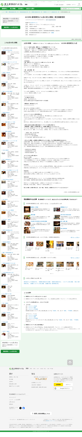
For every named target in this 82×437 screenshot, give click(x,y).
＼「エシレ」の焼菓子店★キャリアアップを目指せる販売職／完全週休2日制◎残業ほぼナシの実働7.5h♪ (40, 224)
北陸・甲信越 (50, 368)
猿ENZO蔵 (33, 214)
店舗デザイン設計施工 (43, 424)
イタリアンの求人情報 (68, 281)
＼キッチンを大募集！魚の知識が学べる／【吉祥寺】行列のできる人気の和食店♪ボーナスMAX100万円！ (40, 218)
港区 (65, 310)
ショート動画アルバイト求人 (43, 427)
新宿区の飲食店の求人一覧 (37, 12)
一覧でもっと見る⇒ (75, 237)
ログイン (68, 384)
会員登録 (58, 384)
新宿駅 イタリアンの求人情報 (37, 283)
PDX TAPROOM (64, 228)
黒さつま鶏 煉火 (64, 221)
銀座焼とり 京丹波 (34, 207)
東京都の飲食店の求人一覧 (25, 12)
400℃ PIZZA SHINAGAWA (66, 214)
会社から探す (30, 8)
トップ (3, 12)
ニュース (11, 399)
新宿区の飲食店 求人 (56, 281)
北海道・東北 (43, 368)
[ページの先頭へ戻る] (70, 362)
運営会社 (11, 404)
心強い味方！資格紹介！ (36, 384)
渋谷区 (54, 310)
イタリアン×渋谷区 (32, 306)
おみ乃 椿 (33, 227)
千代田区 (70, 310)
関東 (6, 12)
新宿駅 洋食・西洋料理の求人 (52, 283)
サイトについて (12, 397)
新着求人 (4, 8)
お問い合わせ (12, 401)
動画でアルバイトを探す (14, 386)
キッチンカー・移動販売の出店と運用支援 (51, 425)
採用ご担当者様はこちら (42, 413)
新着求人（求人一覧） (14, 377)
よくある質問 (17, 399)
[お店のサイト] (34, 22)
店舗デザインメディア (18, 427)
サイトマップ (32, 419)
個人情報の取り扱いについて (22, 419)
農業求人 (29, 427)
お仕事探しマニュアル (36, 382)
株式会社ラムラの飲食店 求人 (30, 281)
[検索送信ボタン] (80, 8)
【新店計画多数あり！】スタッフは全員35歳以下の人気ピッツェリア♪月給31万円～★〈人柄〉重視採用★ (70, 218)
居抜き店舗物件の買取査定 (31, 425)
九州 (38, 368)
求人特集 (12, 8)
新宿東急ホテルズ (64, 207)
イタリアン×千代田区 (33, 309)
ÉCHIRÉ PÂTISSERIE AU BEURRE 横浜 (39, 221)
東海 (34, 368)
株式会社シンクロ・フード (50, 420)
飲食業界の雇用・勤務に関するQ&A (39, 387)
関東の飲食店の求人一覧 (13, 12)
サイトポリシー (13, 419)
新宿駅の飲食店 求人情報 (44, 281)
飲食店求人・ (58, 424)
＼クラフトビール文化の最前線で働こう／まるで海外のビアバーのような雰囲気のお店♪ (70, 231)
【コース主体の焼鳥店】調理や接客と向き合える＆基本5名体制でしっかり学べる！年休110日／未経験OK (40, 231)
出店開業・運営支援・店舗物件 (27, 424)
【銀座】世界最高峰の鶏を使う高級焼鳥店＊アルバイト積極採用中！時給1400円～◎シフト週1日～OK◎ (40, 210)
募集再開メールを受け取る (11, 27)
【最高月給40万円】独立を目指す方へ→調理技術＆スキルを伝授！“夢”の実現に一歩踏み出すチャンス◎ (70, 224)
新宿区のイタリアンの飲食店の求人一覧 (51, 12)
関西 (31, 368)
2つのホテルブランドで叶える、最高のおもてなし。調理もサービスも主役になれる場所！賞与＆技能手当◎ (70, 210)
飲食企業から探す (13, 383)
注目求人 (21, 8)
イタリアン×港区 (32, 307)
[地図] (52, 32)
